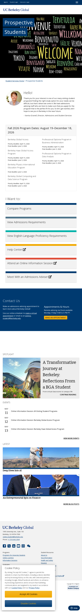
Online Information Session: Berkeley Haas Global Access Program (37, 429)
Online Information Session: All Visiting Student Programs (34, 411)
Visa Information (46, 558)
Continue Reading (69, 394)
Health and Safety (47, 560)
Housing (44, 563)
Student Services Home (15, 81)
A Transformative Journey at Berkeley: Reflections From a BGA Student (59, 375)
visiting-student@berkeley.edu (13, 537)
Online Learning (8, 558)
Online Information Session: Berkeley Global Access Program (35, 420)
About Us (44, 555)
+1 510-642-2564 (14, 540)
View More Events (71, 438)
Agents (6, 2)
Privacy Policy (34, 588)
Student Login (14, 2)
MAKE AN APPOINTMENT (55, 317)
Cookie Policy (16, 588)
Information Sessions (10, 560)
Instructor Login (24, 2)
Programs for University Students (14, 555)
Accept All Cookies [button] (28, 594)
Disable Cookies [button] (28, 603)
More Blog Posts (71, 504)
